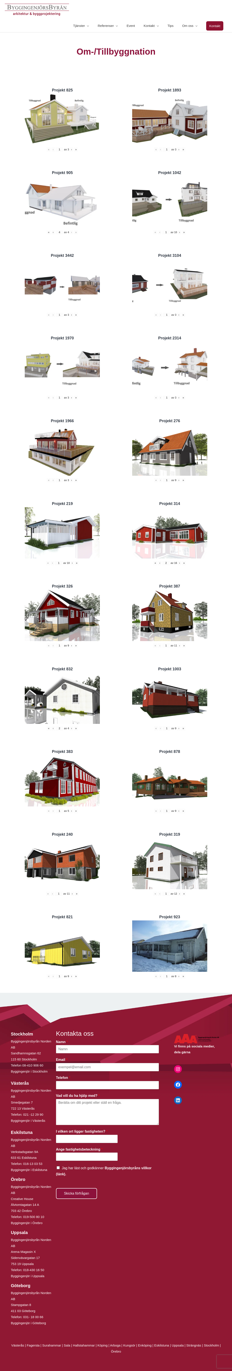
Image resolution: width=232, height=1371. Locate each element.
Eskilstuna (162, 1345)
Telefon (63, 1078)
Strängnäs (193, 1345)
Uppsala (178, 1345)
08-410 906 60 (32, 1065)
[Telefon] (107, 1085)
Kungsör (129, 1345)
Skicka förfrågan (76, 1193)
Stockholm (211, 1345)
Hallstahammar (84, 1345)
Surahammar (51, 1345)
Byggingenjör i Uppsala (27, 1276)
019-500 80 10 (33, 1217)
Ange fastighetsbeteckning (79, 1149)
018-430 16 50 (33, 1270)
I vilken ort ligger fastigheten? (82, 1131)
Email (61, 1060)
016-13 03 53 (32, 1164)
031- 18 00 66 (33, 1317)
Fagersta (33, 1345)
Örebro (116, 1351)
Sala (67, 1345)
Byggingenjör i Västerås (28, 1120)
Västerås (18, 1345)
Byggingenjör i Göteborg (28, 1323)
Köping (102, 1345)
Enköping (145, 1345)
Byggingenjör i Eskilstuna (29, 1170)
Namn (62, 1042)
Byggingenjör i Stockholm (29, 1071)
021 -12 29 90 (33, 1114)
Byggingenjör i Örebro (27, 1223)
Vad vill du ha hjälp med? (78, 1095)
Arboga (115, 1345)
